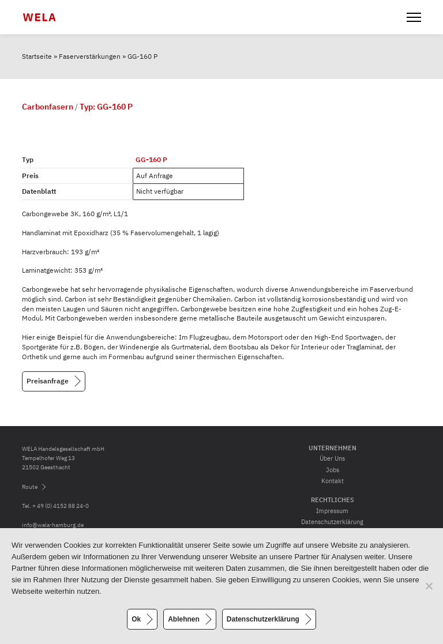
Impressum (332, 511)
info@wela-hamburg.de (53, 525)
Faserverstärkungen (90, 56)
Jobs (332, 470)
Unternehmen (332, 448)
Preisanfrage (48, 380)
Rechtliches (332, 500)
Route (29, 487)
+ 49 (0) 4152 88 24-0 (60, 506)
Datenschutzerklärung (332, 522)
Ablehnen (184, 619)
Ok (136, 619)
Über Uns (332, 458)
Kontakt (332, 481)
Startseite (37, 56)
